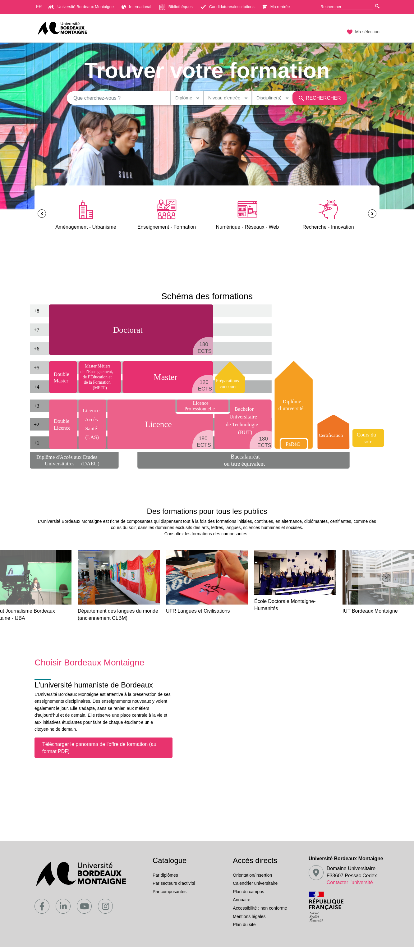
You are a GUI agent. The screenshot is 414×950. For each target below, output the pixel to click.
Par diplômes (165, 877)
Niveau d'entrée (215, 99)
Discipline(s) (264, 99)
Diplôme (170, 99)
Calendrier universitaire (255, 886)
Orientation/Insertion (252, 877)
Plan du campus (248, 894)
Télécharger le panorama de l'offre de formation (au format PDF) (99, 750)
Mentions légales (249, 919)
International (136, 6)
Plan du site (244, 927)
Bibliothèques (176, 7)
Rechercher (316, 99)
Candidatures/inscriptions (227, 6)
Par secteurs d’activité (174, 886)
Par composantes (169, 894)
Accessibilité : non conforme (260, 910)
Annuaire (241, 902)
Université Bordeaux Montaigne (81, 6)
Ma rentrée (276, 6)
